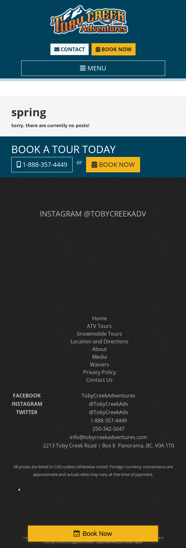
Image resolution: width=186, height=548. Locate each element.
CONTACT (69, 49)
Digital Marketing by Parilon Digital (119, 542)
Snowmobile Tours (99, 333)
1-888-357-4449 (42, 164)
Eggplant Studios (82, 542)
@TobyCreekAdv (108, 403)
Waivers (99, 364)
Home (99, 318)
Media (99, 356)
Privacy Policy (99, 372)
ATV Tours (99, 326)
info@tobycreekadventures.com (108, 437)
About (99, 349)
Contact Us (99, 379)
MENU (93, 68)
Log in (160, 538)
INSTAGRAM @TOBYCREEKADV (93, 214)
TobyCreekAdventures (108, 395)
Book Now (97, 533)
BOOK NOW (113, 49)
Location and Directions (99, 341)
